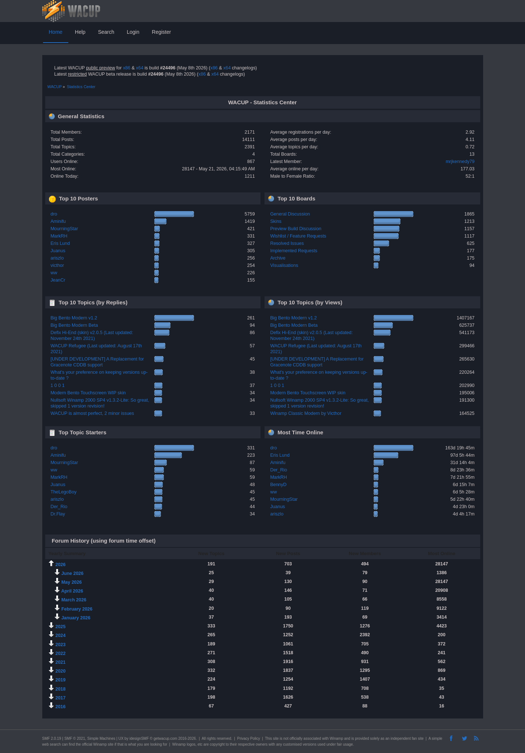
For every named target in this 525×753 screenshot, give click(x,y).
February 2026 (77, 609)
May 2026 (71, 582)
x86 (126, 67)
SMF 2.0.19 (51, 738)
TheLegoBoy (63, 492)
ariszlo (57, 258)
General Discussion (290, 214)
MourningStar (64, 228)
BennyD (278, 484)
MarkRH (58, 236)
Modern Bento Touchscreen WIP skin (88, 392)
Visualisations (284, 265)
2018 (60, 689)
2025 (60, 626)
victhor (57, 265)
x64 (139, 67)
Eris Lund (60, 243)
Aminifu (58, 221)
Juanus (57, 250)
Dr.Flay (57, 514)
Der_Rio (58, 506)
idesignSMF (139, 738)
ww (53, 272)
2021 (60, 662)
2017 (60, 697)
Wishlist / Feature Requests (298, 236)
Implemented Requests (293, 250)
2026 (60, 564)
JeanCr (57, 280)
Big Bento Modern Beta (74, 325)
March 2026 (73, 599)
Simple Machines (101, 738)
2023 (60, 644)
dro (53, 214)
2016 (60, 706)
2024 (60, 635)
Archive (277, 258)
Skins (275, 221)
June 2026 (72, 573)
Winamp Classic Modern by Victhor (305, 413)
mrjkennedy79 (460, 161)
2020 (60, 671)
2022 (60, 653)
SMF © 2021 (74, 738)
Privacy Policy (248, 738)
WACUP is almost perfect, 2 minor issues (92, 413)
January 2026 (75, 617)
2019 (60, 680)
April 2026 (72, 591)
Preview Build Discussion (295, 228)
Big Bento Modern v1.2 (73, 318)
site (276, 738)
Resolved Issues (286, 243)
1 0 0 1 (57, 385)
